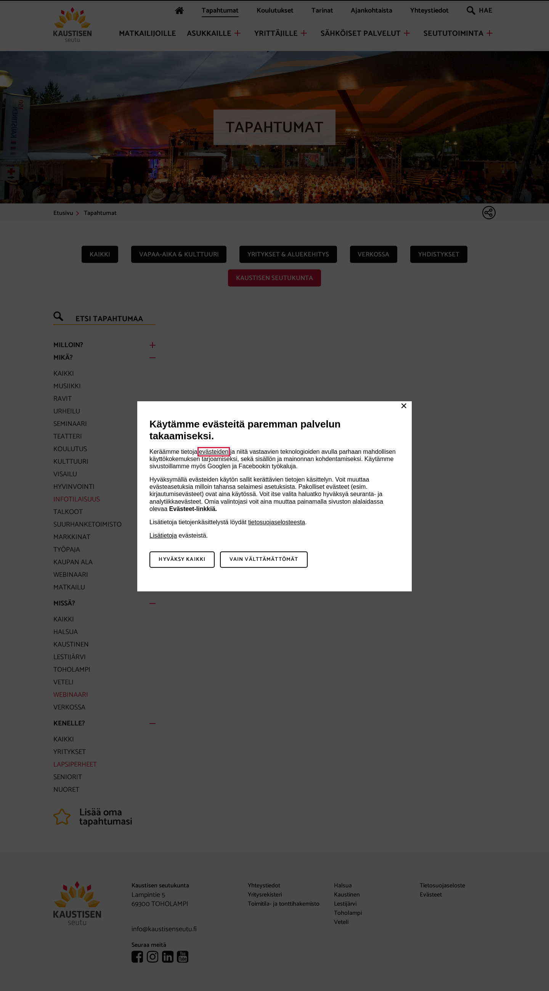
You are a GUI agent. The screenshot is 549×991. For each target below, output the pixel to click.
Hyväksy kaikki (182, 559)
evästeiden (213, 451)
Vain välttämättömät (264, 559)
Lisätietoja (163, 535)
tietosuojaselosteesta (276, 522)
